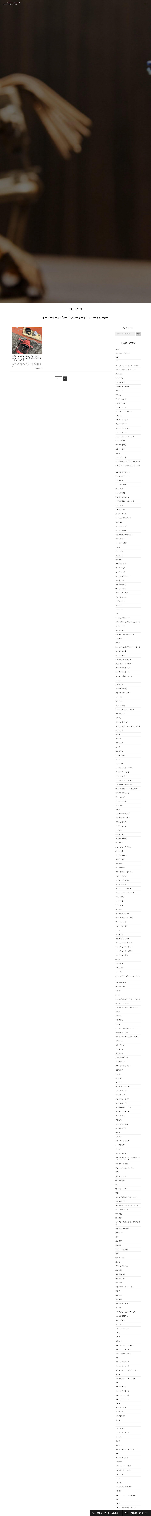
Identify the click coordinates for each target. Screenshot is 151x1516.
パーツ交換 (119, 852)
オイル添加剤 (120, 493)
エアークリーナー (121, 457)
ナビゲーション (120, 827)
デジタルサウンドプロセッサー (126, 790)
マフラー (118, 1026)
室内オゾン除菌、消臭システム (126, 1199)
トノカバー (119, 806)
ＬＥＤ (117, 1507)
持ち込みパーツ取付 (122, 1231)
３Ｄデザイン (120, 1323)
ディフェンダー (120, 777)
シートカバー (120, 627)
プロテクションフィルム (124, 944)
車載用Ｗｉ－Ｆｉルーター (124, 1289)
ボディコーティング (122, 1005)
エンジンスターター (122, 476)
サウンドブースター (122, 593)
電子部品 (118, 1310)
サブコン (118, 606)
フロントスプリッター (123, 890)
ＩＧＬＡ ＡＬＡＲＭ (123, 1469)
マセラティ (119, 1022)
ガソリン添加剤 (120, 531)
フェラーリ (119, 865)
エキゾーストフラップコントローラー (127, 467)
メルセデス (119, 1055)
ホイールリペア (120, 984)
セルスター (119, 719)
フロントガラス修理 (122, 881)
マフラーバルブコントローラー (126, 1030)
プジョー (118, 932)
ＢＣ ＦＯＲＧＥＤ (122, 1364)
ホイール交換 (120, 988)
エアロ (117, 453)
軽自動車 (118, 1298)
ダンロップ (119, 752)
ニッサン (118, 831)
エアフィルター (120, 449)
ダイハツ (118, 740)
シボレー (118, 614)
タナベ (117, 735)
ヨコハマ (118, 1084)
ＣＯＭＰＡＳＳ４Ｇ (122, 1394)
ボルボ (117, 1013)
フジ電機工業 (120, 869)
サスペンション (120, 598)
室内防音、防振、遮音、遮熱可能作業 (127, 1226)
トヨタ (117, 811)
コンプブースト (120, 564)
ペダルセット (120, 969)
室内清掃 (118, 1220)
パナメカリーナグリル (123, 848)
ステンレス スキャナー (124, 664)
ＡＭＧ (117, 1335)
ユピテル (118, 1080)
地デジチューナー (121, 1191)
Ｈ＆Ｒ (117, 1444)
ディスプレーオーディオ (124, 769)
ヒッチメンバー (120, 856)
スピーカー (119, 685)
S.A (116, 361)
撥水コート (119, 1235)
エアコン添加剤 (120, 445)
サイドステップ (120, 589)
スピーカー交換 (120, 689)
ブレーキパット (120, 923)
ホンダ (117, 992)
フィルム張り (120, 861)
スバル (117, 681)
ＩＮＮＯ (118, 1486)
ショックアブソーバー (123, 618)
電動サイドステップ (122, 1306)
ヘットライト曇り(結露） (124, 953)
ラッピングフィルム (122, 1088)
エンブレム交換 (120, 485)
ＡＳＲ (117, 1339)
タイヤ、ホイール (121, 723)
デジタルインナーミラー (124, 786)
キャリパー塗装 (120, 543)
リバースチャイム (121, 1126)
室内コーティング (121, 1212)
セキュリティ (120, 714)
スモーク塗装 (120, 706)
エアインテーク (120, 432)
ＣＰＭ (117, 1406)
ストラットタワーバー (123, 673)
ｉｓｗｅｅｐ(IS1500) (123, 1490)
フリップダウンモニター (124, 873)
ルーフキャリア (120, 1130)
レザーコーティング (122, 1143)
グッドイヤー (120, 552)
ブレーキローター (121, 927)
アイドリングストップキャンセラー (127, 366)
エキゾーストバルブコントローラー (127, 462)
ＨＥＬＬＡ (119, 1456)
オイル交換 (119, 489)
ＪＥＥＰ (118, 1494)
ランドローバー (120, 1097)
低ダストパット (120, 1178)
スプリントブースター (123, 694)
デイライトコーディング (124, 781)
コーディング (120, 572)
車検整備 (118, 1285)
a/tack (117, 349)
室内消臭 (118, 1216)
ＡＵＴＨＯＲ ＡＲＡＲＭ (124, 1348)
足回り (117, 1264)
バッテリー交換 (120, 840)
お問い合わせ (138, 1512)
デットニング (120, 798)
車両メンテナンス (121, 1268)
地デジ (117, 1187)
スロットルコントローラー (124, 710)
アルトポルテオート (122, 386)
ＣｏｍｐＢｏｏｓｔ (122, 1402)
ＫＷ (117, 1502)
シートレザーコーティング (124, 635)
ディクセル (119, 765)
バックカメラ (120, 836)
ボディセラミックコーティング (126, 1009)
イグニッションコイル (123, 412)
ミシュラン (119, 1043)
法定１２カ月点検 (121, 1252)
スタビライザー (120, 656)
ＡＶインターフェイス (123, 1356)
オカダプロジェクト (122, 497)
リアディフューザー (122, 1113)
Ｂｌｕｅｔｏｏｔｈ (122, 1369)
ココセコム (119, 556)
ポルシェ (118, 1017)
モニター (118, 1076)
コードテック (120, 581)
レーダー (118, 1151)
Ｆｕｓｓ (118, 1440)
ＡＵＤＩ (118, 1344)
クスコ (117, 547)
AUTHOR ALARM (122, 353)
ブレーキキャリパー (122, 915)
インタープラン (120, 424)
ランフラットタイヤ (122, 1101)
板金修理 (118, 1243)
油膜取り (118, 1247)
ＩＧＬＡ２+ (119, 1477)
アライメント (120, 378)
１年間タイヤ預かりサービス (125, 1314)
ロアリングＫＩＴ (121, 1155)
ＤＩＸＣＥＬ (120, 1415)
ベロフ (117, 961)
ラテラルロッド (120, 1093)
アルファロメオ (120, 399)
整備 (117, 1239)
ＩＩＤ (117, 1481)
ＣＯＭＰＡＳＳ (120, 1389)
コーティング (120, 568)
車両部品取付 (120, 1281)
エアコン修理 (120, 441)
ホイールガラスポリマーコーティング (127, 979)
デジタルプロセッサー (123, 794)
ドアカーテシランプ (122, 815)
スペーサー (119, 698)
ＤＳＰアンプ (120, 1419)
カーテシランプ (120, 526)
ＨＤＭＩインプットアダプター (126, 1452)
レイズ (117, 1134)
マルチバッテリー (121, 1034)
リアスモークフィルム (123, 1109)
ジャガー (118, 639)
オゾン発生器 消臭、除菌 (124, 501)
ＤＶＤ (117, 1423)
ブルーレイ (119, 907)
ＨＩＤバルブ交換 (121, 1461)
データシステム (120, 802)
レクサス (118, 1139)
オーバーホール (120, 514)
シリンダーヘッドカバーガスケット (127, 623)
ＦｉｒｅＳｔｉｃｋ (122, 1435)
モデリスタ (119, 1072)
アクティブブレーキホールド (125, 370)
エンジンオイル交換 (122, 472)
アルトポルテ (120, 382)
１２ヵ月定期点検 (121, 1319)
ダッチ (117, 748)
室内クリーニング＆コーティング (127, 1208)
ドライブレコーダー (122, 819)
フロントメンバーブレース (124, 894)
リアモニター (120, 1118)
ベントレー (119, 965)
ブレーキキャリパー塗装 (124, 919)
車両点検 (118, 1273)
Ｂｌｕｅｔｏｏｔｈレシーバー (126, 1373)
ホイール (118, 973)
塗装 (117, 1195)
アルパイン (119, 391)
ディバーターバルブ (122, 773)
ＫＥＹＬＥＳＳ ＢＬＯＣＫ (125, 1498)
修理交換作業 (120, 1183)
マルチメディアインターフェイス (127, 1038)
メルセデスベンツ (121, 1059)
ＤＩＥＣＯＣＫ (120, 1410)
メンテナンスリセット (123, 1068)
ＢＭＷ (117, 1377)
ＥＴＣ (117, 1427)
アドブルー (119, 374)
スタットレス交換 (121, 652)
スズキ (117, 644)
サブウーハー (120, 602)
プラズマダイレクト (122, 940)
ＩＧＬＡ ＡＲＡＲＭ (123, 1473)
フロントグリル (120, 886)
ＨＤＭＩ (118, 1448)
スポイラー (119, 702)
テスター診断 (120, 756)
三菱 (117, 1174)
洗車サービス (120, 1260)
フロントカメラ (120, 877)
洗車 (117, 1256)
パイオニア (119, 844)
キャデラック (120, 539)
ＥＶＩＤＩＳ (120, 1431)
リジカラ (118, 1122)
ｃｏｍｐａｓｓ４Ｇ (122, 1398)
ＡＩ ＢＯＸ (120, 1327)
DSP (117, 357)
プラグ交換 (119, 936)
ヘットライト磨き (121, 957)
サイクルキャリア (121, 585)
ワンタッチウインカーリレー (125, 1170)
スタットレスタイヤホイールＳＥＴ (127, 648)
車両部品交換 (120, 1277)
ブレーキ (118, 911)
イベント (118, 416)
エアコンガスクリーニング (124, 437)
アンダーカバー (120, 403)
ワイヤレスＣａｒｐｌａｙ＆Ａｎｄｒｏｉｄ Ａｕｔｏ (127, 1161)
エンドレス (119, 481)
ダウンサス (119, 744)
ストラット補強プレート (124, 677)
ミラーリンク (120, 1047)
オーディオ (119, 506)
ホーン (117, 997)
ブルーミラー (120, 902)
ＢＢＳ (117, 1360)
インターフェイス (121, 420)
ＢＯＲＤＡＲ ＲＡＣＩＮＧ (125, 1381)
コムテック (119, 560)
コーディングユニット (123, 577)
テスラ (117, 760)
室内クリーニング (121, 1203)
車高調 (117, 1293)
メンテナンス (120, 1063)
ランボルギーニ (120, 1105)
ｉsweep (118, 1465)
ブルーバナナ (120, 898)
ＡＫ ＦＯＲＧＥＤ (122, 1331)
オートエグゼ (120, 510)
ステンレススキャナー (123, 669)
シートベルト (120, 631)
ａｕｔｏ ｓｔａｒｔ (123, 1352)
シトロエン (119, 610)
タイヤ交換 (119, 731)
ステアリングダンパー (123, 660)
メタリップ (119, 1051)
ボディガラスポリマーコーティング (127, 1001)
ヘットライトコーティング (124, 948)
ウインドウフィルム (122, 428)
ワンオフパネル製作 (122, 1166)
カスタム (118, 522)
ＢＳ (117, 1385)
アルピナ (118, 395)
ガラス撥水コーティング (124, 535)
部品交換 (118, 1302)
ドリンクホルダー (121, 823)
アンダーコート (120, 407)
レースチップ (120, 1147)
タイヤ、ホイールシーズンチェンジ (127, 727)
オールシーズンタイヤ (123, 518)
